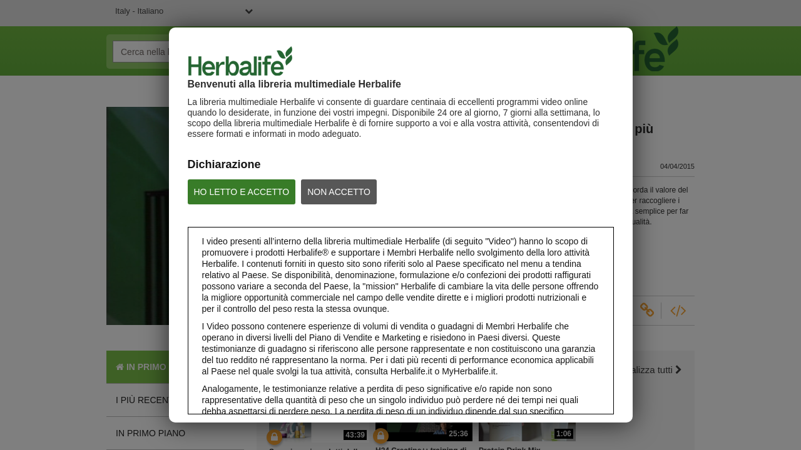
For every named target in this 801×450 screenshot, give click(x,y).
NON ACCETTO (338, 192)
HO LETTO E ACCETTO (242, 192)
